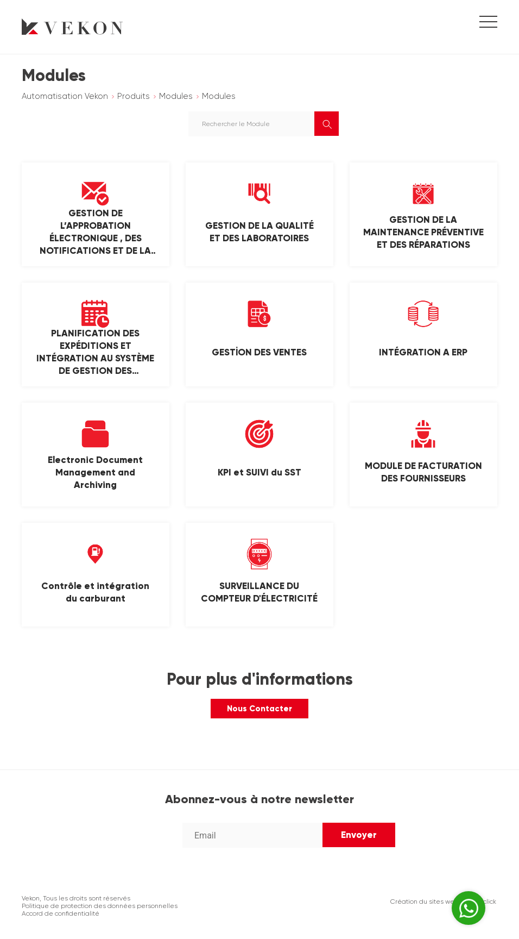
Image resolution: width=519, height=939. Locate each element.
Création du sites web (424, 901)
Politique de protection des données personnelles (100, 906)
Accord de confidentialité (60, 913)
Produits (133, 96)
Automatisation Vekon (65, 96)
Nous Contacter (259, 708)
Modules (176, 96)
